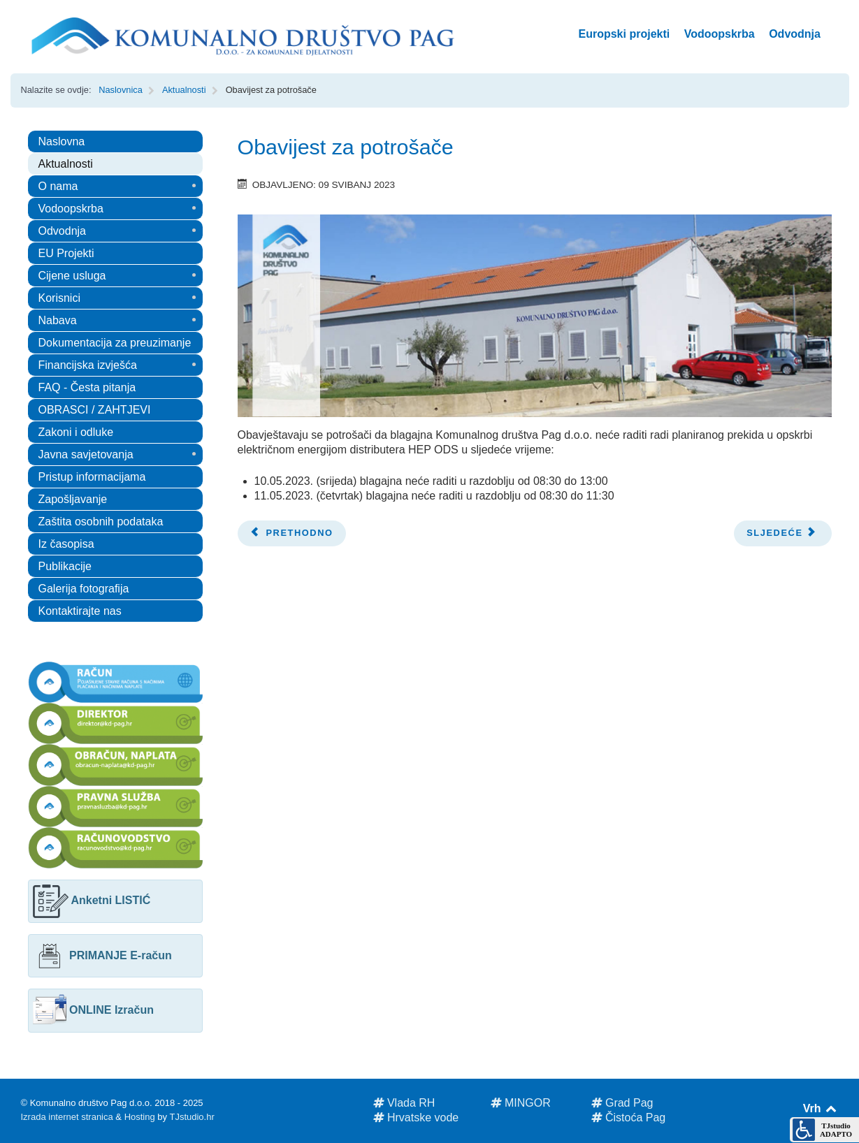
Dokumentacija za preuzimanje (115, 343)
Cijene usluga (72, 276)
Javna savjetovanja (85, 454)
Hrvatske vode (416, 1117)
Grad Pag (622, 1103)
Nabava (57, 320)
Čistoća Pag (628, 1117)
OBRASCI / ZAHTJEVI (94, 410)
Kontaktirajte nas (80, 611)
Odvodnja (62, 231)
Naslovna (61, 141)
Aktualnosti (65, 164)
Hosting (139, 1117)
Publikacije (65, 566)
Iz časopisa (66, 544)
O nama (58, 186)
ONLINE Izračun (93, 1010)
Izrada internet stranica (67, 1117)
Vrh (821, 1108)
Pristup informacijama (92, 477)
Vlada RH (404, 1103)
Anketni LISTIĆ (92, 900)
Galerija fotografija (83, 589)
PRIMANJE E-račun (102, 955)
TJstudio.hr (191, 1117)
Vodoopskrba (70, 208)
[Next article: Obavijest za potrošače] (783, 533)
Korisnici (59, 298)
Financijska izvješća (87, 365)
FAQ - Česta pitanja (87, 387)
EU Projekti (66, 253)
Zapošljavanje (73, 499)
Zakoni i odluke (76, 432)
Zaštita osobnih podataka (101, 521)
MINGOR (521, 1103)
